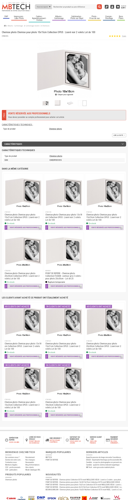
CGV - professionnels (12, 467)
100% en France (93, 442)
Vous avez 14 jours (75, 442)
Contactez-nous (11, 462)
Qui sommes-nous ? (12, 457)
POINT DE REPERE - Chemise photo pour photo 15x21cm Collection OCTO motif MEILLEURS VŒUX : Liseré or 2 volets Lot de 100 (84, 485)
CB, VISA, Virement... (114, 442)
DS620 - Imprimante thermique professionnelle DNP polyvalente (104, 460)
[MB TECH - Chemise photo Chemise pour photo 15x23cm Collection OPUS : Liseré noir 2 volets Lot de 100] (104, 191)
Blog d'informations (33, 465)
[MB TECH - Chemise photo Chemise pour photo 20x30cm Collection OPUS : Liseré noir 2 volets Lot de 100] (23, 250)
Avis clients (30, 467)
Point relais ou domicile (34, 442)
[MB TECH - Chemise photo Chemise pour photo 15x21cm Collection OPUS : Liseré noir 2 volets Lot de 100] (23, 191)
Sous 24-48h (14, 442)
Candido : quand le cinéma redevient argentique (103, 465)
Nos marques (30, 460)
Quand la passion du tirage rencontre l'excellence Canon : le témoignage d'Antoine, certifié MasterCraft (104, 457)
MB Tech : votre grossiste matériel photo (100, 467)
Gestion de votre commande (13, 460)
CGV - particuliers (11, 470)
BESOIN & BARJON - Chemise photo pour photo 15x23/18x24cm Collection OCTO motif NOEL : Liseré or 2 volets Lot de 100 (84, 490)
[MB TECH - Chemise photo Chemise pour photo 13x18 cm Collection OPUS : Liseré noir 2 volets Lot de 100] (63, 191)
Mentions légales (11, 465)
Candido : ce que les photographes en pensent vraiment (104, 462)
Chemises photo (11, 480)
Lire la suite (119, 135)
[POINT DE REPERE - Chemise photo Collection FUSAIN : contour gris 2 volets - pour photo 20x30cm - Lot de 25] (63, 250)
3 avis (124, 36)
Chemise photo (55, 129)
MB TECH (49, 457)
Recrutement (30, 457)
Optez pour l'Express (55, 441)
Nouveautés (30, 462)
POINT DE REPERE (52, 460)
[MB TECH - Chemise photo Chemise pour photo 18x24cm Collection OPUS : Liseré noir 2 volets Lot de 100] (63, 379)
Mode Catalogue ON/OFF (34, 470)
